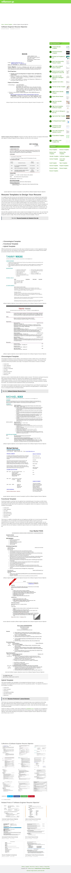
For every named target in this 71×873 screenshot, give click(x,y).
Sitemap (23, 866)
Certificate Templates (64, 156)
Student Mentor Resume (57, 96)
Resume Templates (5, 28)
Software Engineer (6, 799)
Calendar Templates (54, 156)
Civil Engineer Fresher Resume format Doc (34, 855)
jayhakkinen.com (30, 708)
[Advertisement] (35, 14)
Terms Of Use (32, 866)
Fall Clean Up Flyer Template (58, 86)
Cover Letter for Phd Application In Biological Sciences (57, 77)
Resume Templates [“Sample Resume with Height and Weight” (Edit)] (46, 868)
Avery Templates (53, 149)
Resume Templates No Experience (9, 855)
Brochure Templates (64, 149)
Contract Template (54, 159)
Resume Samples (63, 168)
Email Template (53, 163)
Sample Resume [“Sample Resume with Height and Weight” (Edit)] (38, 868)
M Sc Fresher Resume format (31, 837)
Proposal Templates (64, 165)
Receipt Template (53, 168)
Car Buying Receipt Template (58, 121)
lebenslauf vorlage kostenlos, (32, 870)
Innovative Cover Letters (57, 81)
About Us (37, 866)
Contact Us (41, 866)
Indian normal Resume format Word (33, 819)
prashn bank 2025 (41, 870)
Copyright (27, 866)
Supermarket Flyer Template (58, 116)
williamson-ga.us (31, 868)
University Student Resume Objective (10, 819)
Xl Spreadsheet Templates (58, 135)
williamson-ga (7, 1)
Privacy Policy (46, 866)
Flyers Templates (63, 163)
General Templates (54, 165)
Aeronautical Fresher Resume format (10, 837)
